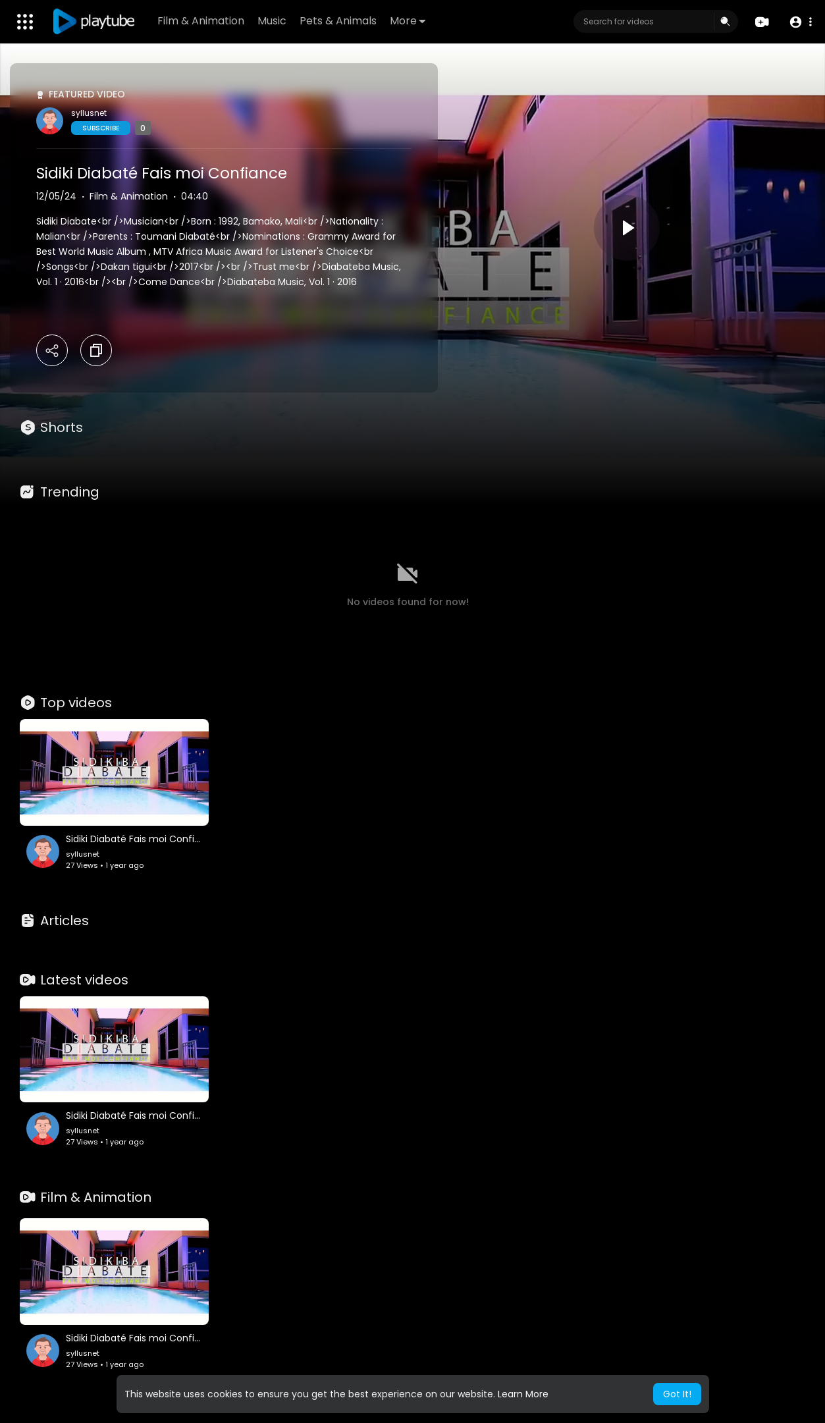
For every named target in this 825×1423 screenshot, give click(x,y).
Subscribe (100, 128)
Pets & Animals (338, 20)
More (407, 20)
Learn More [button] (523, 1394)
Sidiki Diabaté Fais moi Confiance (161, 173)
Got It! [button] (677, 1394)
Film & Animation (200, 20)
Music (271, 20)
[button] (800, 22)
